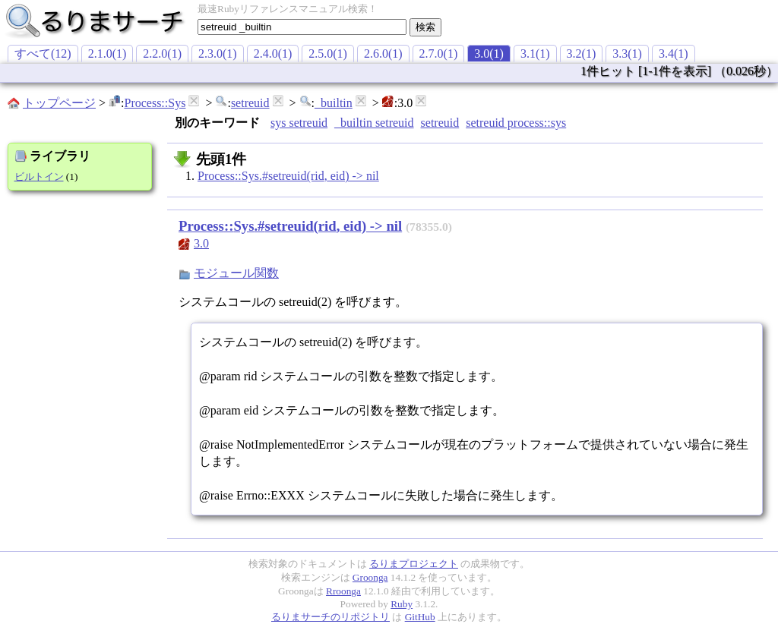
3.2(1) (581, 53)
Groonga (370, 577)
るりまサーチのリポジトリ (330, 616)
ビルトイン (39, 176)
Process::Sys (154, 102)
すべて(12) (42, 53)
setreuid (250, 102)
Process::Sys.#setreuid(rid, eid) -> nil (288, 175)
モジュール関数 (236, 272)
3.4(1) (673, 53)
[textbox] (302, 27)
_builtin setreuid (373, 122)
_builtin (334, 102)
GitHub (420, 616)
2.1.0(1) (107, 53)
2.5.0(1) (327, 53)
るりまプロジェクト (413, 563)
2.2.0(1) (162, 53)
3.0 (201, 243)
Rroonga (343, 591)
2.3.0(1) (217, 53)
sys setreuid (298, 122)
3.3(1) (627, 53)
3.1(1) (535, 53)
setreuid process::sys (516, 122)
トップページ (59, 102)
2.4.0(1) (273, 53)
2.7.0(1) (438, 53)
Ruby (402, 604)
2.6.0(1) (383, 53)
